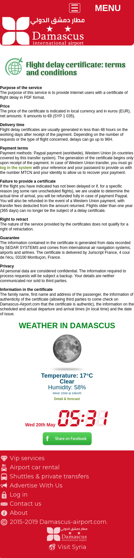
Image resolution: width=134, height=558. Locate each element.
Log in (19, 494)
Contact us (25, 503)
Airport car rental (35, 467)
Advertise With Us (36, 485)
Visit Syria (72, 547)
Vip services (27, 458)
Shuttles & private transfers (49, 476)
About (19, 512)
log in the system (16, 167)
